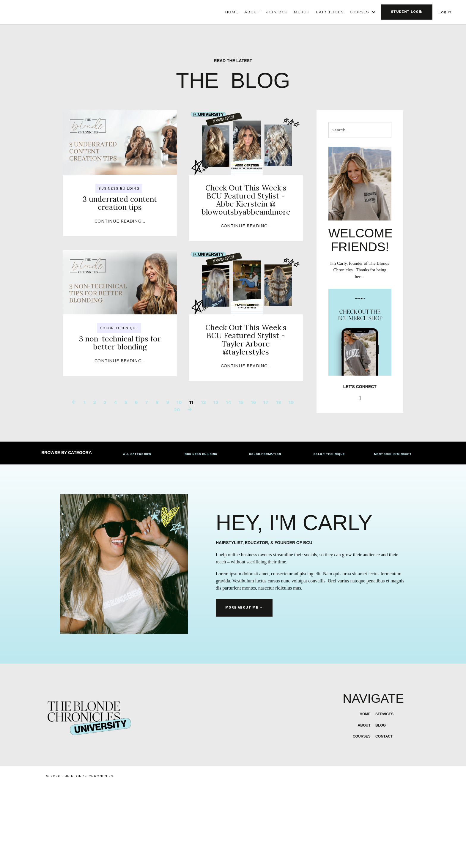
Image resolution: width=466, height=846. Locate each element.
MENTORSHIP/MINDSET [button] (393, 511)
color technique (119, 357)
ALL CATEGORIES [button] (137, 511)
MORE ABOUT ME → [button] (243, 665)
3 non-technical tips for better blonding (120, 379)
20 (177, 467)
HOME (231, 12)
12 (203, 459)
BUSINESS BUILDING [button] (201, 511)
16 (253, 459)
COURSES (362, 12)
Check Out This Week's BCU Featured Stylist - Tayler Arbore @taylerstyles (246, 384)
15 (241, 459)
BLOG (380, 783)
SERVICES (384, 771)
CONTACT (384, 794)
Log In (444, 12)
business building (118, 188)
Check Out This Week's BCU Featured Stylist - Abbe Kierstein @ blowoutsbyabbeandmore (246, 216)
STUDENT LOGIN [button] (407, 12)
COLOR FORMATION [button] (265, 511)
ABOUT (252, 12)
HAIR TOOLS (330, 12)
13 (215, 459)
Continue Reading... (120, 244)
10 (179, 459)
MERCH (302, 12)
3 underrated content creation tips (119, 216)
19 (291, 459)
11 (191, 459)
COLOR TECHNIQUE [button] (328, 511)
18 (278, 459)
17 (266, 459)
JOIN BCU (277, 12)
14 (228, 459)
